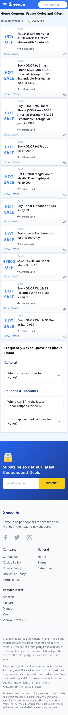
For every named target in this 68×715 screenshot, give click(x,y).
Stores (42, 562)
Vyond (7, 614)
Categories (45, 568)
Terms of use (11, 580)
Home (42, 557)
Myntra (8, 608)
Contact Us (10, 557)
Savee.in (11, 512)
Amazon (8, 597)
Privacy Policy (12, 568)
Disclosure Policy (14, 574)
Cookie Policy (12, 562)
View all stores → (14, 620)
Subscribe (52, 483)
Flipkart (8, 603)
